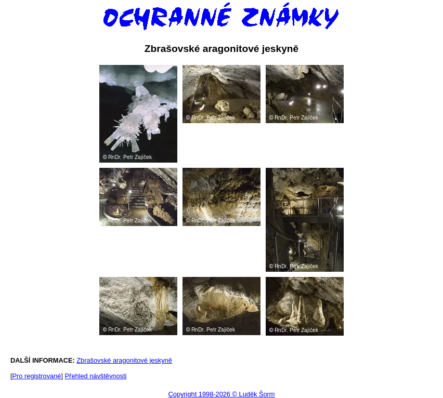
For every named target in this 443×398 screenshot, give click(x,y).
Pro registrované (36, 376)
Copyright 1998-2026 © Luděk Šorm (221, 394)
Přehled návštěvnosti (96, 376)
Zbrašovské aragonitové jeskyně (124, 360)
